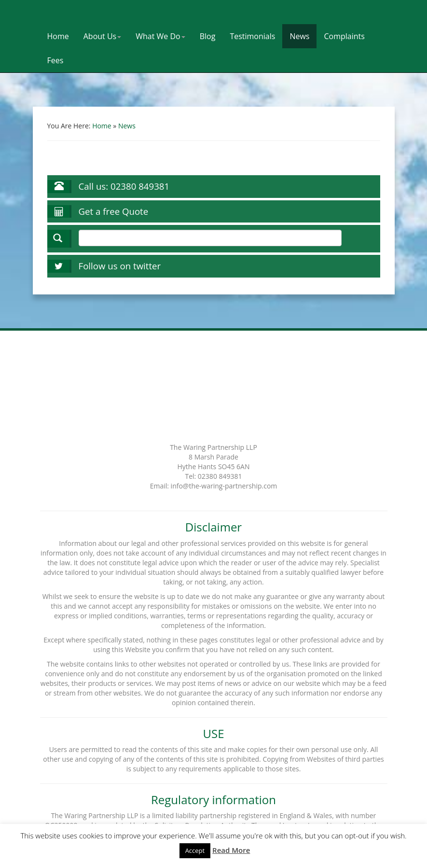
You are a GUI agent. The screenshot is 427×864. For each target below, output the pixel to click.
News (299, 36)
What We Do (160, 36)
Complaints (344, 36)
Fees (55, 60)
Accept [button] (195, 850)
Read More (231, 850)
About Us (102, 36)
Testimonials (252, 36)
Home (58, 36)
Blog (208, 36)
